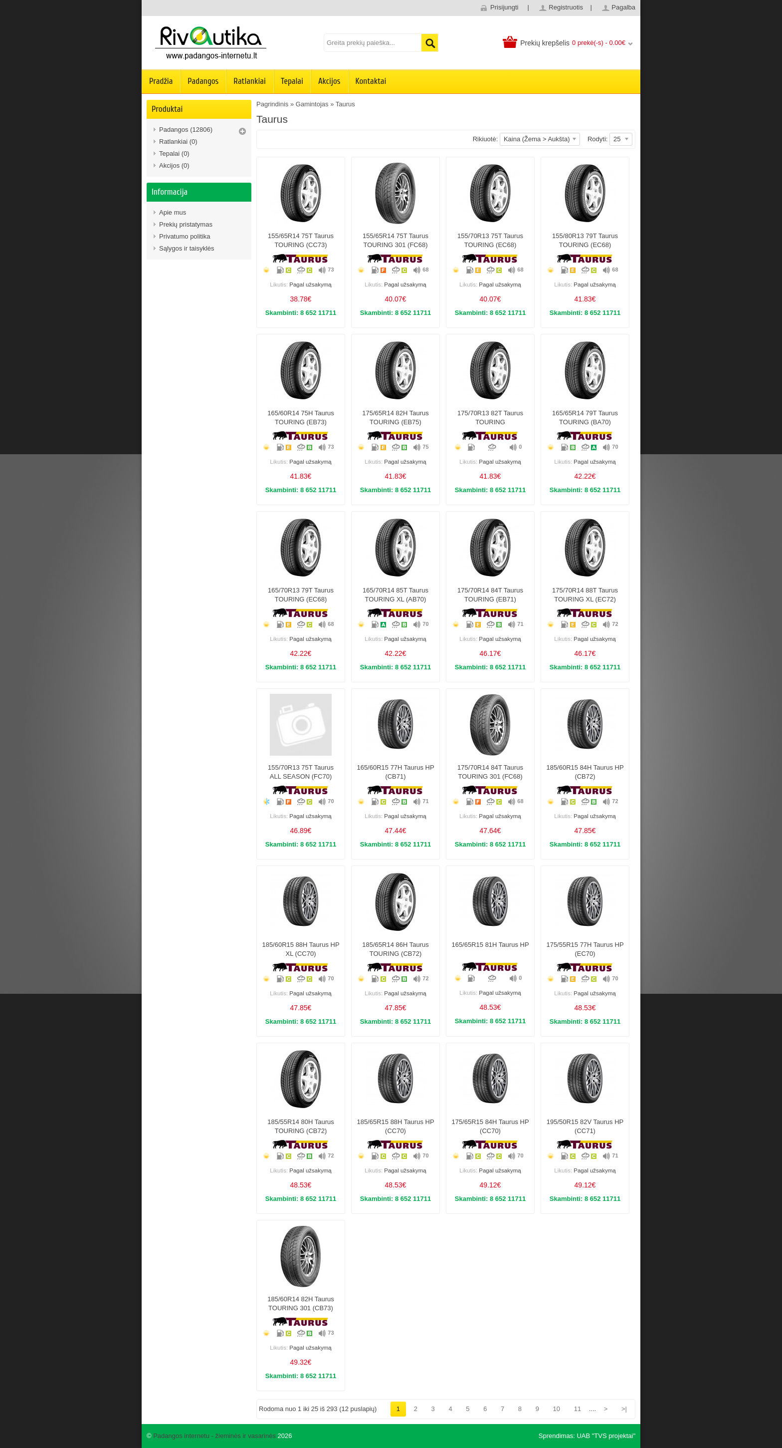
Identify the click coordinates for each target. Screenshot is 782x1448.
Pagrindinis (272, 104)
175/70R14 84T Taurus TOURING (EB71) (490, 594)
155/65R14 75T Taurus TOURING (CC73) (301, 240)
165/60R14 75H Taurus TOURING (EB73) (300, 417)
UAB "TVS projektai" (606, 1436)
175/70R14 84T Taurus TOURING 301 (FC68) (490, 772)
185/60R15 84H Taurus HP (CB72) (584, 772)
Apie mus (172, 212)
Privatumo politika (184, 236)
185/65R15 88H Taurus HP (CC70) (395, 1126)
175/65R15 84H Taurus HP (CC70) (490, 1126)
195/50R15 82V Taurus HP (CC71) (585, 1126)
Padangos (203, 81)
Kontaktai (371, 81)
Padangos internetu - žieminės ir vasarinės (214, 1436)
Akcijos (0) (174, 165)
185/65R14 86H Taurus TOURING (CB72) (395, 949)
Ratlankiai (249, 81)
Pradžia (161, 81)
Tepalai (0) (174, 153)
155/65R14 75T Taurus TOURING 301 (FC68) (395, 240)
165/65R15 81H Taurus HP (490, 944)
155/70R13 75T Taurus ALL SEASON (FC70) (301, 772)
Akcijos (329, 81)
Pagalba (623, 7)
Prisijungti (504, 7)
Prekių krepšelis (545, 43)
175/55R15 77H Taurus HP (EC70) (584, 949)
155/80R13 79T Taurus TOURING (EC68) (585, 240)
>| (624, 1409)
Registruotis (566, 7)
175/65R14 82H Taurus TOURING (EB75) (395, 417)
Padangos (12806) (185, 129)
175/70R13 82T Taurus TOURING (490, 417)
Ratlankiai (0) (178, 141)
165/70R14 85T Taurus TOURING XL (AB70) (395, 594)
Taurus (345, 104)
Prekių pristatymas (185, 224)
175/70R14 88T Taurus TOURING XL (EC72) (585, 594)
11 (577, 1409)
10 (556, 1409)
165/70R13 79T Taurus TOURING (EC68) (301, 594)
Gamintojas (312, 104)
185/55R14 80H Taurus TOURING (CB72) (300, 1126)
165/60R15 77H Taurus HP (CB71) (395, 772)
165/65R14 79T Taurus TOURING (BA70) (585, 417)
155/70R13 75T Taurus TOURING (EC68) (490, 240)
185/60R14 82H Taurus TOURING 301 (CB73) (300, 1303)
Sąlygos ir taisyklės (186, 248)
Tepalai (292, 81)
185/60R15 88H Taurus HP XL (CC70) (300, 949)
